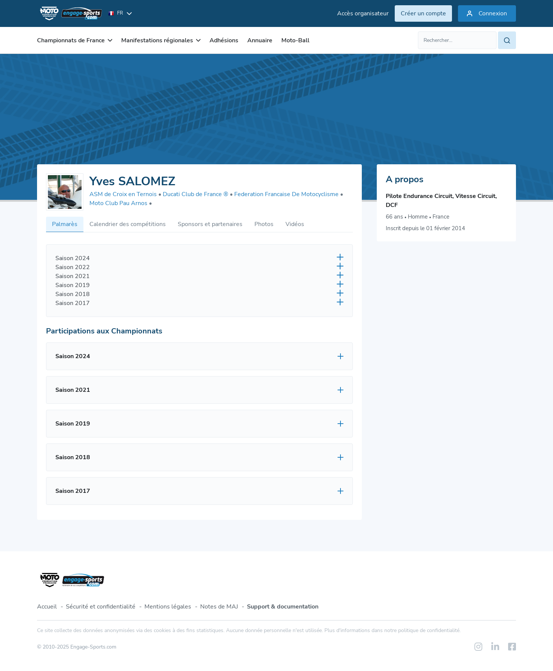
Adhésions (224, 40)
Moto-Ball (295, 40)
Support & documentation (282, 607)
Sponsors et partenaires (210, 224)
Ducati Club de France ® (198, 194)
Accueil (47, 607)
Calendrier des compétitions (127, 224)
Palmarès (64, 224)
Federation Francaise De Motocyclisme (288, 194)
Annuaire (259, 40)
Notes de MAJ (219, 607)
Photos (264, 224)
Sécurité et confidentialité (100, 607)
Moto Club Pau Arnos (120, 203)
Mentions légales (167, 607)
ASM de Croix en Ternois (125, 194)
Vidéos (294, 224)
